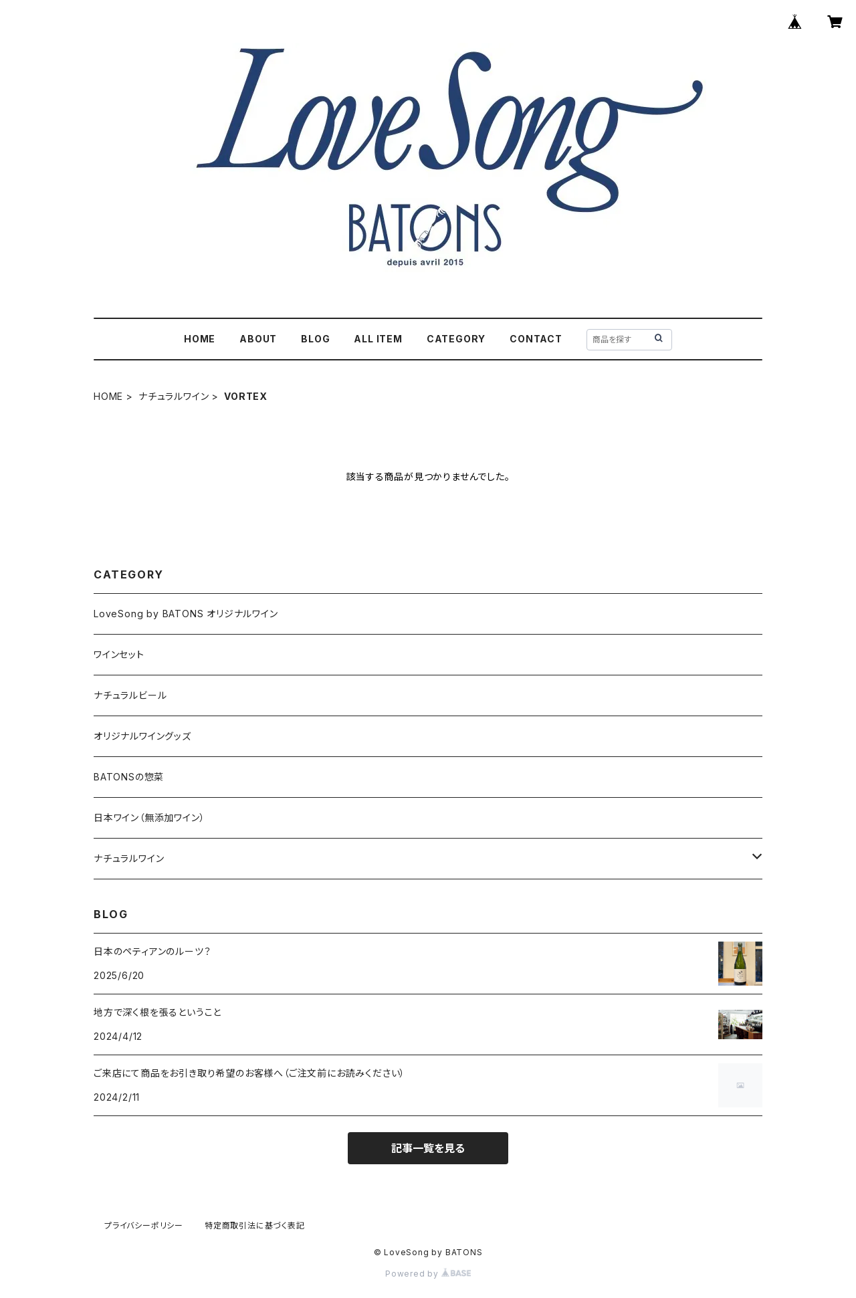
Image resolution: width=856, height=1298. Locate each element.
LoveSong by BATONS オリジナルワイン (186, 613)
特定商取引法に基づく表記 (255, 1225)
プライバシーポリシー (143, 1225)
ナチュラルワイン (173, 396)
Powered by (428, 1274)
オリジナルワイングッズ (142, 736)
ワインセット (119, 654)
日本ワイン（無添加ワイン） (149, 817)
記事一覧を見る (428, 1148)
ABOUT (258, 338)
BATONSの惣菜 (129, 776)
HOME (199, 338)
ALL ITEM (378, 338)
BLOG (315, 338)
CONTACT (536, 338)
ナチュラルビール (130, 695)
